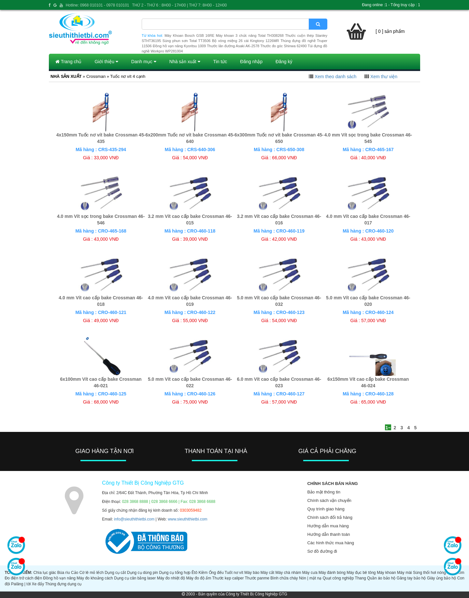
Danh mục (143, 61)
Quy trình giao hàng (325, 508)
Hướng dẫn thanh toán (328, 534)
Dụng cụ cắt (115, 572)
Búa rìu (63, 572)
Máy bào (251, 572)
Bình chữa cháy (284, 578)
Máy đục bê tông (361, 572)
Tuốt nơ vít (234, 572)
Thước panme (257, 578)
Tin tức (220, 61)
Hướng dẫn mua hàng (327, 525)
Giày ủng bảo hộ (441, 578)
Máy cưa (310, 572)
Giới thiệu (106, 61)
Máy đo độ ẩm (198, 578)
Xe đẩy (38, 584)
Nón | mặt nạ (310, 578)
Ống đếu (216, 572)
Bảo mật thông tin (323, 492)
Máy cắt (267, 572)
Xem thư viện (383, 76)
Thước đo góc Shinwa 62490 (283, 46)
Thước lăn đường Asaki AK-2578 (233, 46)
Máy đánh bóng (332, 572)
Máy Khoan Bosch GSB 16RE (189, 35)
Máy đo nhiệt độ (171, 578)
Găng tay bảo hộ (411, 578)
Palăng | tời (21, 584)
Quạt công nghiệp (338, 578)
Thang (360, 578)
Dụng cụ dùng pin (142, 572)
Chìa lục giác (44, 572)
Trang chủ (68, 61)
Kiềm (203, 572)
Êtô (194, 572)
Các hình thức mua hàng (330, 542)
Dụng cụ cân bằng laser (135, 578)
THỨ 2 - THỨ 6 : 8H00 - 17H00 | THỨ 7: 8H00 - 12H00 (179, 5)
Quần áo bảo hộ (381, 578)
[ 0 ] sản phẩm (390, 31)
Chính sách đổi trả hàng (329, 517)
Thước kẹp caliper (228, 578)
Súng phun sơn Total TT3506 (187, 41)
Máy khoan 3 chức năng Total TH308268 (250, 35)
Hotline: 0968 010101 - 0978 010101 (97, 5)
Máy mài (404, 572)
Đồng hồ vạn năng (59, 578)
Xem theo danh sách (335, 76)
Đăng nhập (251, 61)
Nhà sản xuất (184, 61)
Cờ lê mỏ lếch (91, 572)
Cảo (74, 572)
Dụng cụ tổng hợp (174, 572)
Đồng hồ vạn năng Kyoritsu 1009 (179, 46)
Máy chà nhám (288, 572)
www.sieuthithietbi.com (187, 519)
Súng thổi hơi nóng (429, 572)
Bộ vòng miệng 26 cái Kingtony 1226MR (245, 41)
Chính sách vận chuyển (329, 500)
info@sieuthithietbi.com (134, 519)
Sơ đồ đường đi (322, 551)
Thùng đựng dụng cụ (63, 584)
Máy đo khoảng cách (95, 578)
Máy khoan (386, 572)
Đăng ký (284, 61)
